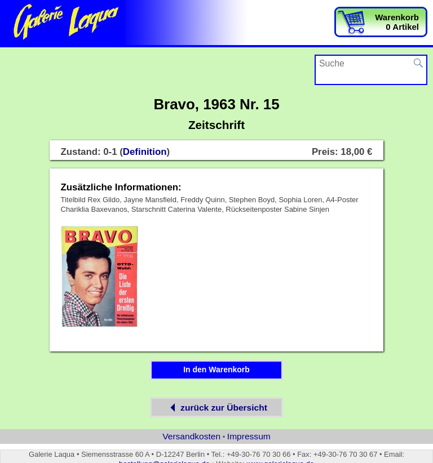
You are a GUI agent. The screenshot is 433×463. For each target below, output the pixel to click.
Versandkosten (191, 436)
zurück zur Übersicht (216, 407)
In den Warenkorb (216, 369)
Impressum (249, 436)
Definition (145, 151)
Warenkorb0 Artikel (397, 22)
